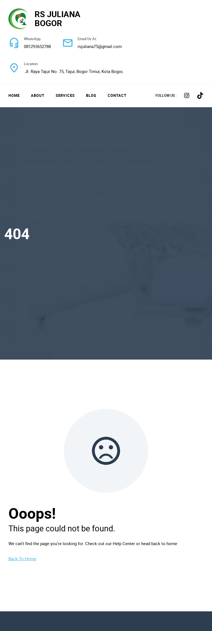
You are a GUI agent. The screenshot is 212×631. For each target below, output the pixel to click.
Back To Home (22, 558)
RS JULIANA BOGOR (57, 18)
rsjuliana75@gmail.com (100, 46)
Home (14, 95)
